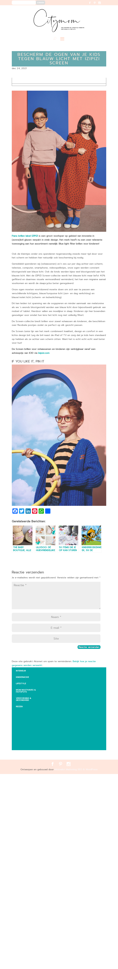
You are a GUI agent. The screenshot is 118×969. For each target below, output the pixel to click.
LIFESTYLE (21, 683)
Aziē (20, 724)
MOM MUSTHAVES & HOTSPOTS (26, 690)
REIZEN (19, 706)
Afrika (21, 711)
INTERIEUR (21, 670)
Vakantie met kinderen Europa (30, 731)
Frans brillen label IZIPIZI (25, 236)
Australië (23, 718)
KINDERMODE (22, 677)
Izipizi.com (43, 353)
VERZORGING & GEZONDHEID (23, 699)
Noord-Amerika (27, 739)
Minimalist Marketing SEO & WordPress (76, 769)
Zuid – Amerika (26, 745)
